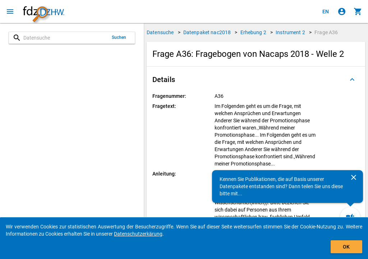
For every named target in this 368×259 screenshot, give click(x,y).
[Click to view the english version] (325, 11)
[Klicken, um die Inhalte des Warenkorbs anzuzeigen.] (358, 11)
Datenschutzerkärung (138, 234)
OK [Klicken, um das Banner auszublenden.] (346, 247)
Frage (326, 32)
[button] (255, 79)
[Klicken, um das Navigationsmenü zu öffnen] (10, 11)
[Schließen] (353, 177)
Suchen (119, 37)
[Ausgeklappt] (352, 79)
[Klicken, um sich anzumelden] (342, 11)
